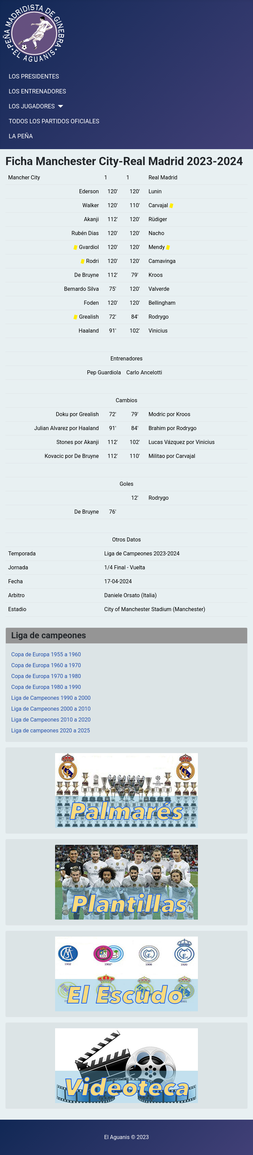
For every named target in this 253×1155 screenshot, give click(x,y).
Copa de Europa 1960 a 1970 (46, 665)
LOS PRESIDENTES (34, 76)
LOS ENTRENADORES (37, 91)
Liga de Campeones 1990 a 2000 (51, 698)
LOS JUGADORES (32, 106)
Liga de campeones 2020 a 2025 (50, 730)
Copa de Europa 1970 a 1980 (46, 676)
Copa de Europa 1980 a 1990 (46, 687)
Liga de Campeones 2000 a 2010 (51, 709)
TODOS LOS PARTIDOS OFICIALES (54, 121)
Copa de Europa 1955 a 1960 (46, 654)
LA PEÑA (21, 136)
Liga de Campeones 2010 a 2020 (51, 719)
